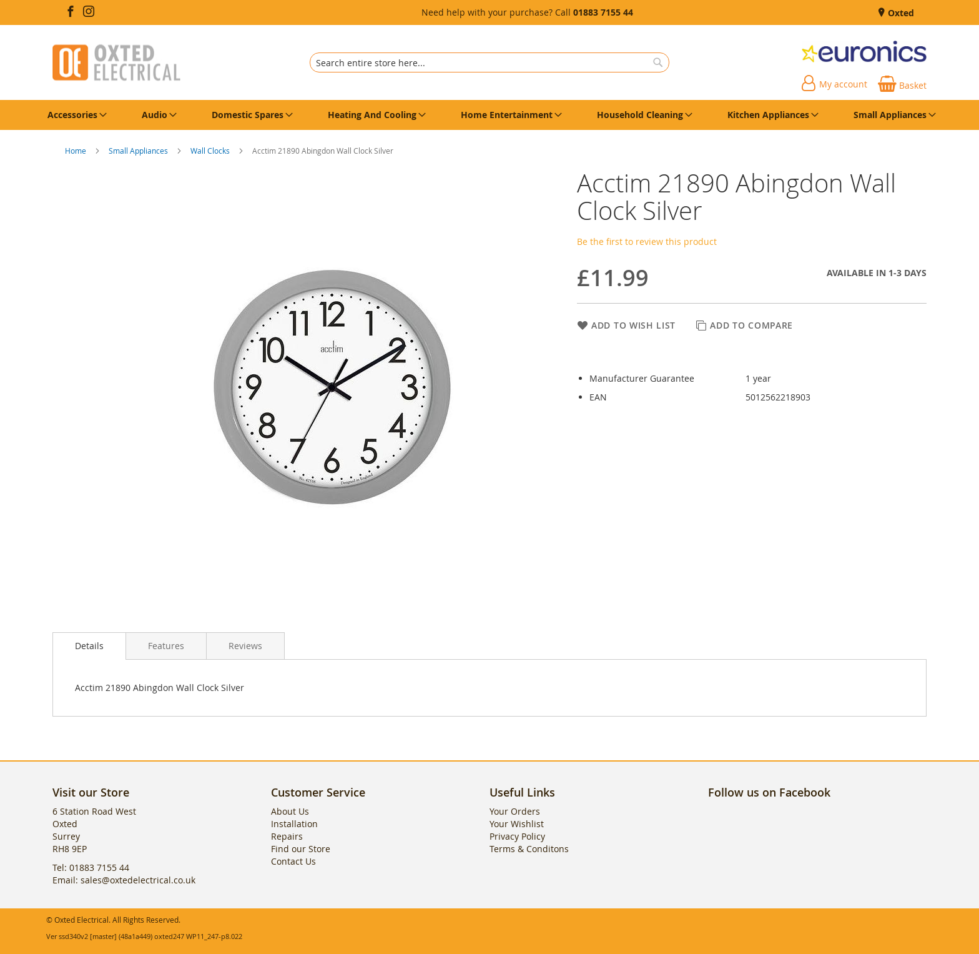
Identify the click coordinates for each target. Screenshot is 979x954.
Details (89, 646)
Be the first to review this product (647, 241)
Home (76, 151)
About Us (290, 811)
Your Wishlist (517, 824)
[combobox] (489, 62)
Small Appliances (139, 151)
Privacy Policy (517, 836)
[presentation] (89, 646)
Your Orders (515, 811)
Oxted (899, 13)
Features (166, 646)
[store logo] (116, 62)
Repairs (287, 836)
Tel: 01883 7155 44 (90, 867)
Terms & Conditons (529, 849)
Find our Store (300, 849)
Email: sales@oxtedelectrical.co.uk (123, 880)
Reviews (245, 646)
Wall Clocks (211, 151)
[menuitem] (75, 115)
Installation (294, 824)
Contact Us (293, 861)
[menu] (489, 115)
